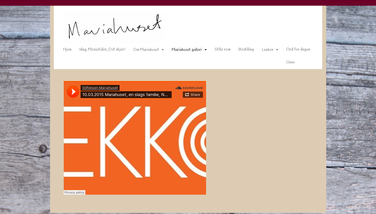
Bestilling (242, 50)
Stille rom (219, 50)
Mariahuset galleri (183, 51)
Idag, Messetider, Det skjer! (99, 50)
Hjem (63, 50)
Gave (286, 63)
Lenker (264, 51)
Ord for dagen (294, 50)
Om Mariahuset (142, 51)
